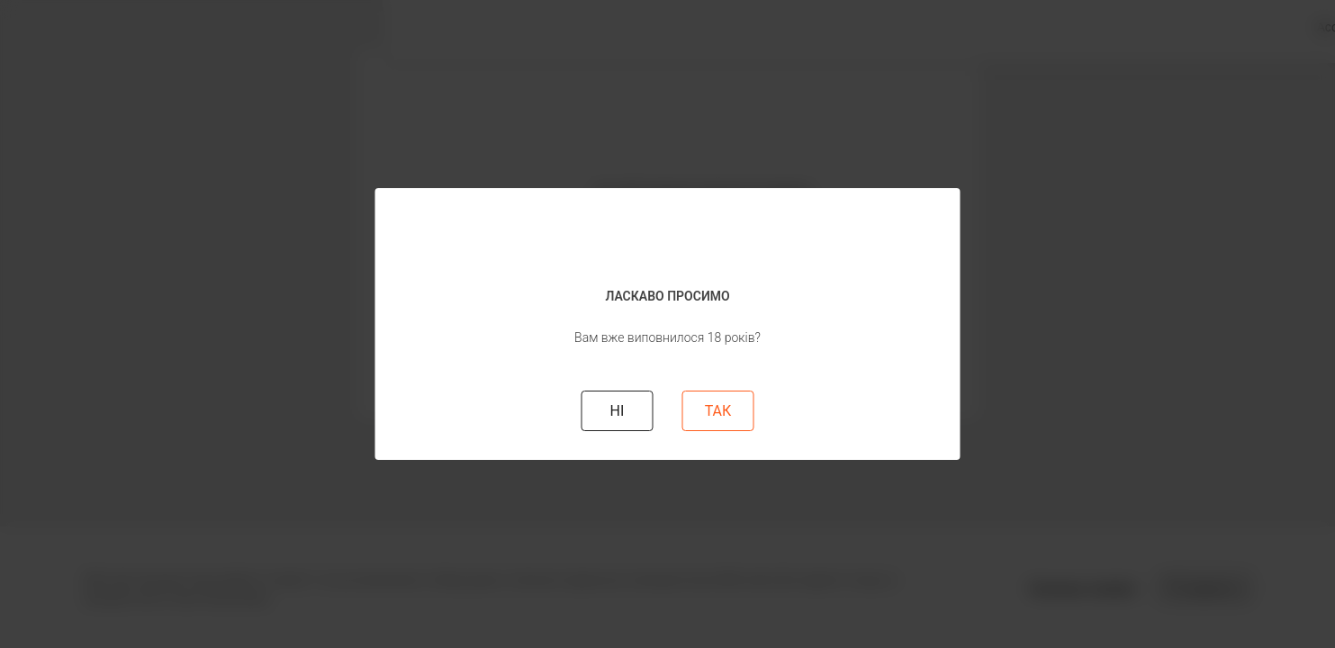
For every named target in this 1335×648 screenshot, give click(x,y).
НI (617, 410)
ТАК (718, 410)
